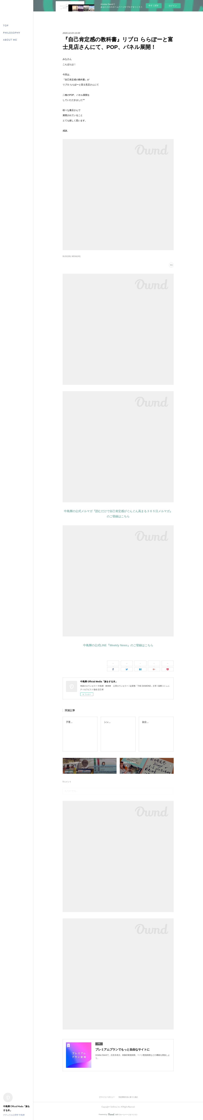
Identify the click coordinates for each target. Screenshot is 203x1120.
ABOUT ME (10, 40)
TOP (6, 26)
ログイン (173, 5)
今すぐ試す (153, 5)
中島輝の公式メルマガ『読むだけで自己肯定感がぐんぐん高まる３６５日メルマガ (117, 511)
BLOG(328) (67, 256)
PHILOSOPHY (11, 33)
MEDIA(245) (76, 256)
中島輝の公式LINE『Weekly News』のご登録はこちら (118, 645)
